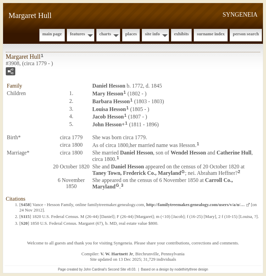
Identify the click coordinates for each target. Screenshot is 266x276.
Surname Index (211, 33)
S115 (25, 216)
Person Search (246, 33)
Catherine (233, 152)
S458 (25, 204)
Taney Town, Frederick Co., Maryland (136, 173)
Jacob (108, 116)
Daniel (108, 86)
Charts (105, 33)
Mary (107, 93)
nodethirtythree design (191, 269)
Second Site (117, 269)
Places (131, 33)
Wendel (188, 152)
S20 (24, 223)
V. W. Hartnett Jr (116, 253)
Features (77, 33)
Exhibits (181, 33)
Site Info (152, 33)
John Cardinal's (95, 269)
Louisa (109, 109)
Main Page (52, 33)
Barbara (111, 101)
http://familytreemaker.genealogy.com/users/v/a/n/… (195, 204)
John (107, 124)
